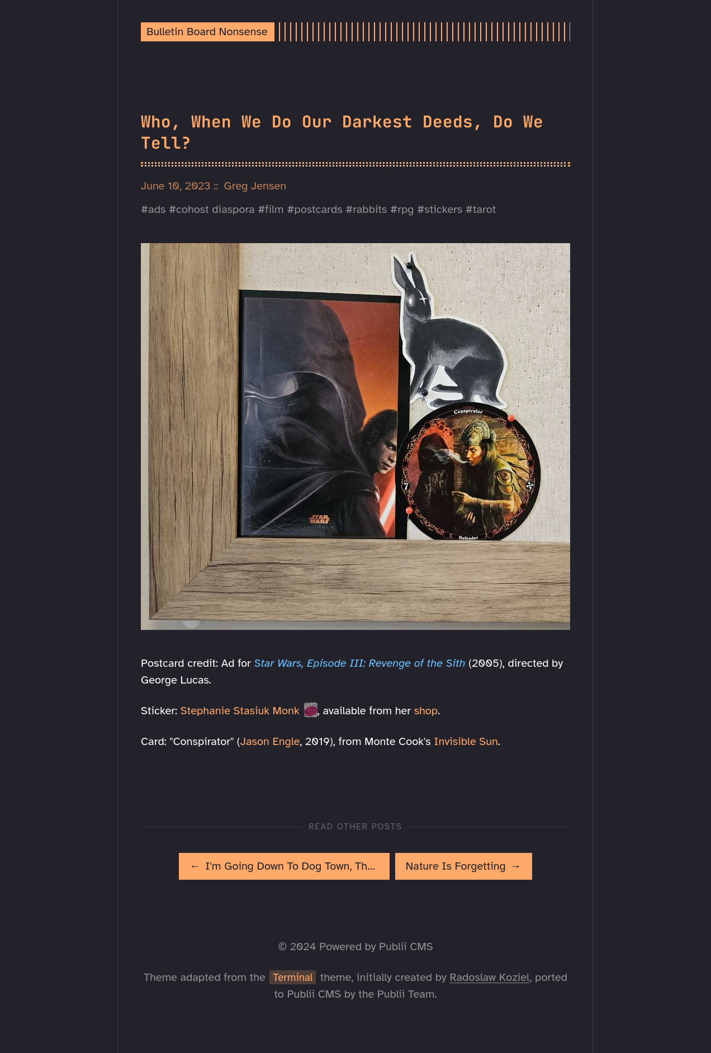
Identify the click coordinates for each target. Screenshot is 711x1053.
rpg (405, 209)
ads (156, 209)
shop (426, 711)
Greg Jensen (255, 186)
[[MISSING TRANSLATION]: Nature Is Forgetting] (463, 866)
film (274, 209)
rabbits (370, 209)
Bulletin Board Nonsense (207, 32)
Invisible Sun (466, 741)
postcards (318, 209)
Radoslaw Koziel (489, 977)
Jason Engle (270, 741)
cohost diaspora (215, 209)
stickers (443, 209)
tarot (484, 209)
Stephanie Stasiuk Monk (240, 711)
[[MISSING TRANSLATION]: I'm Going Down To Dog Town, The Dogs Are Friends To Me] (284, 866)
